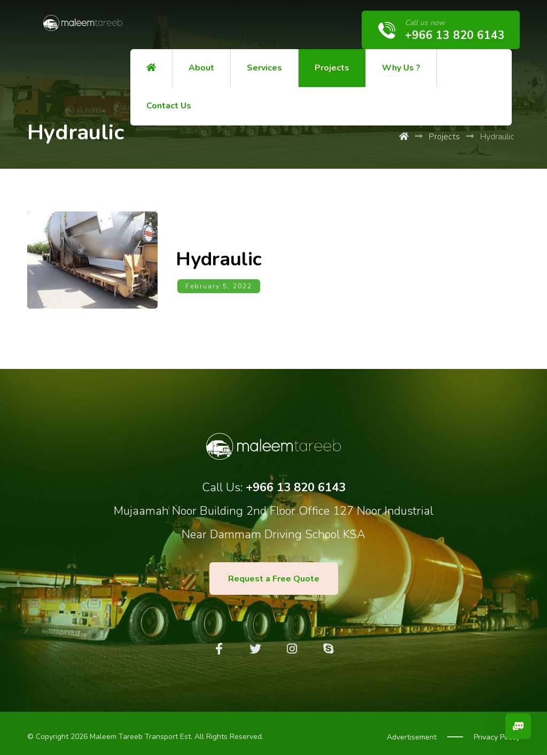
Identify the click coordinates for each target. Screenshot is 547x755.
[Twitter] (255, 643)
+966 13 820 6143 (296, 482)
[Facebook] (219, 643)
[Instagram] (292, 643)
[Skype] (328, 643)
